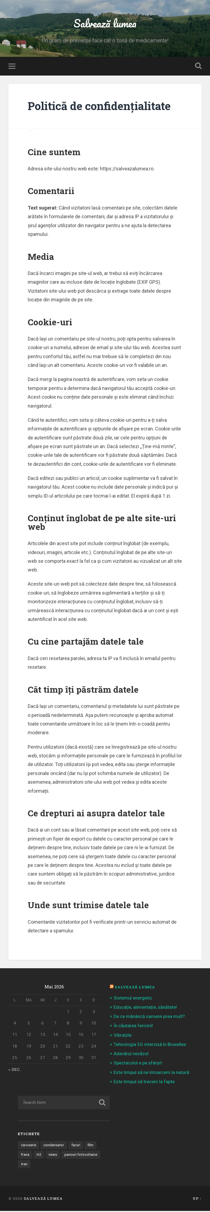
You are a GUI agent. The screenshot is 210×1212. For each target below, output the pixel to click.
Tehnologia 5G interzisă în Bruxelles (150, 1045)
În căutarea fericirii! (133, 1026)
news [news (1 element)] (53, 1155)
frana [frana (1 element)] (25, 1155)
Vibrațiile (122, 1036)
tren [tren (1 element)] (24, 1165)
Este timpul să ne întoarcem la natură (151, 1073)
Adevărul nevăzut (131, 1054)
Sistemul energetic (133, 998)
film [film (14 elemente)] (90, 1146)
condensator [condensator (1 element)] (53, 1146)
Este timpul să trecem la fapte (144, 1082)
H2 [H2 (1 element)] (39, 1155)
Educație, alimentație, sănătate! (145, 1008)
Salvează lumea (105, 23)
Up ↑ (197, 1199)
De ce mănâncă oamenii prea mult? (149, 1017)
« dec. (14, 1070)
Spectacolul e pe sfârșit (138, 1064)
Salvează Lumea (135, 988)
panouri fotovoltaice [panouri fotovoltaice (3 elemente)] (80, 1155)
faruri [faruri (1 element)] (75, 1146)
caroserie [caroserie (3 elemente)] (28, 1146)
